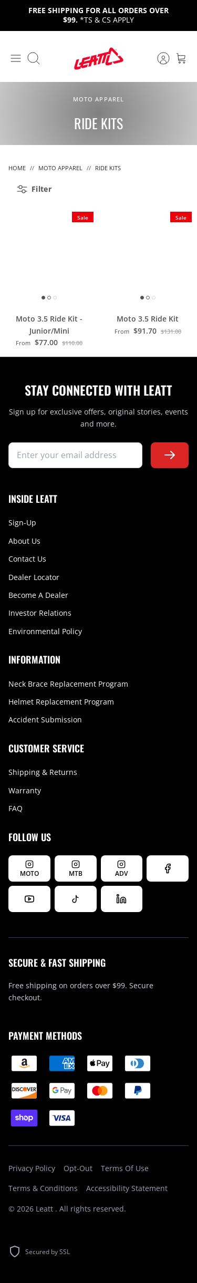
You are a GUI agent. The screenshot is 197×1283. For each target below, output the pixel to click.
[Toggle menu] (15, 58)
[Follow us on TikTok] (76, 899)
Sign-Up (22, 522)
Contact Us (27, 559)
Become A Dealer (38, 595)
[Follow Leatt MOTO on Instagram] (29, 868)
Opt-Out (78, 1168)
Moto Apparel (60, 168)
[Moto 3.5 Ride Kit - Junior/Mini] (49, 255)
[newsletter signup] (75, 455)
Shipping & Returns (42, 772)
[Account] (158, 58)
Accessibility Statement (127, 1188)
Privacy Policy (31, 1168)
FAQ (15, 808)
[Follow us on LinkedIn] (122, 899)
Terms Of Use (125, 1168)
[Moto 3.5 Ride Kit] (148, 255)
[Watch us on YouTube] (29, 899)
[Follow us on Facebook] (168, 868)
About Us (24, 541)
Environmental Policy (45, 631)
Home (17, 168)
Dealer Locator (33, 577)
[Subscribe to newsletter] (170, 455)
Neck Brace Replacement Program (68, 684)
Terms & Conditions (43, 1188)
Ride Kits (108, 168)
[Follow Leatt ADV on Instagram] (122, 868)
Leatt (45, 1209)
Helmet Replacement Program (61, 702)
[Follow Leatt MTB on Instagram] (76, 868)
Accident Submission (45, 720)
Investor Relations (39, 613)
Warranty (24, 790)
